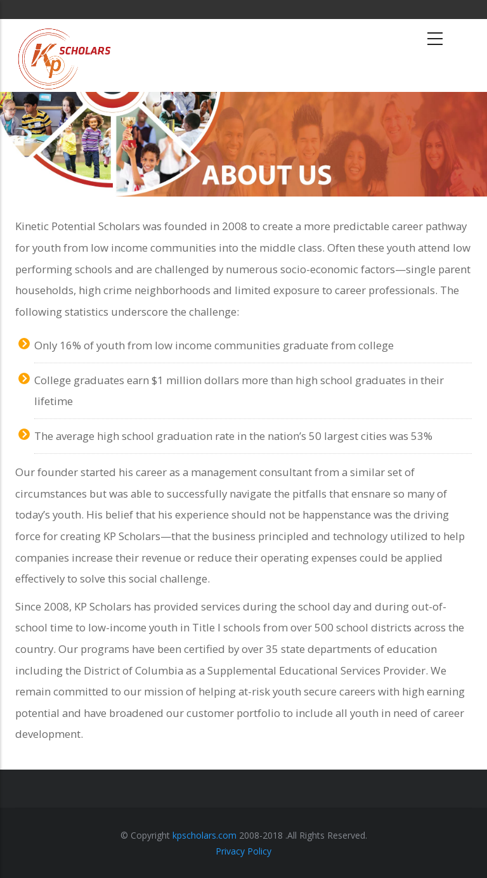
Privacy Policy (243, 851)
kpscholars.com (204, 835)
